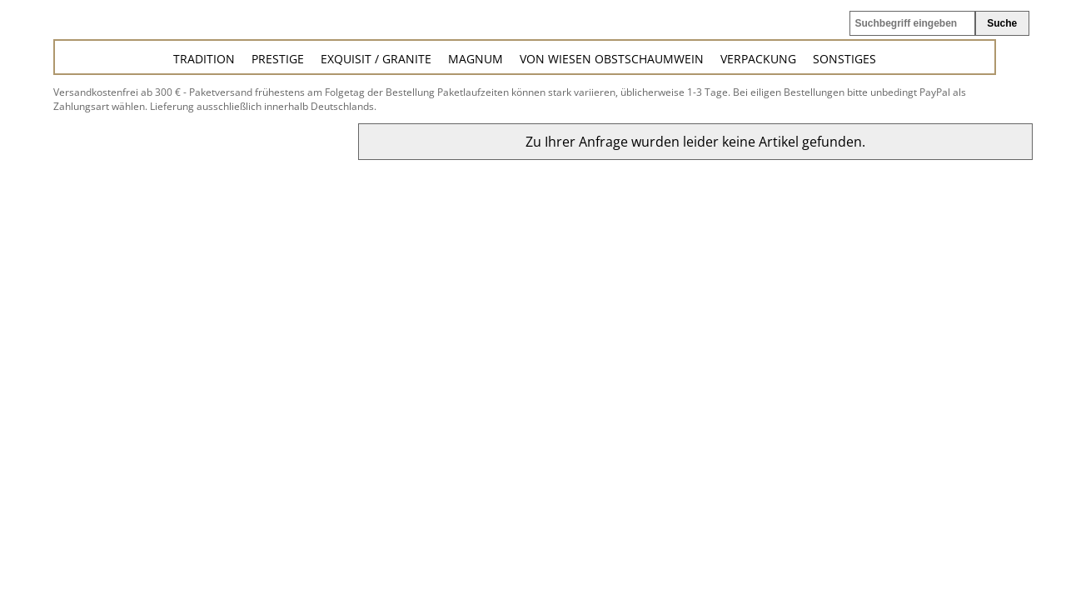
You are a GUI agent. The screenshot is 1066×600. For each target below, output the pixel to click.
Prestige (278, 59)
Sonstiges (844, 59)
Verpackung (758, 59)
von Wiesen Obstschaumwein (612, 59)
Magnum (475, 59)
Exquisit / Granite (376, 59)
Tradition (204, 59)
